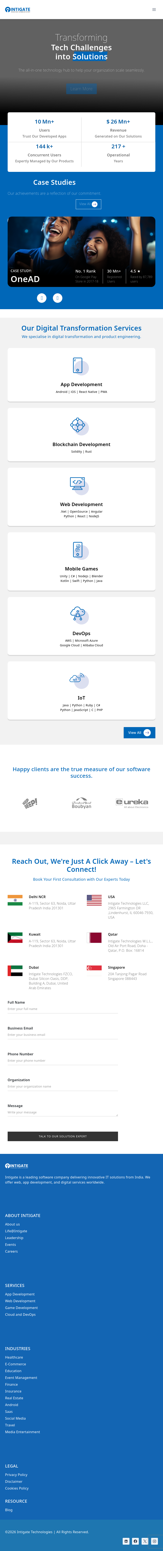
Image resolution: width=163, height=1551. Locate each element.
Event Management (21, 1377)
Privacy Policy (16, 1474)
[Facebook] (135, 1541)
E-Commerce (15, 1364)
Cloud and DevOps (20, 1314)
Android (11, 1404)
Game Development (21, 1307)
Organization (63, 1084)
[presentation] (41, 298)
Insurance (13, 1391)
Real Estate (14, 1398)
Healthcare (14, 1357)
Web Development (20, 1301)
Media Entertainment (22, 1432)
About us (12, 1224)
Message (63, 1110)
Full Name (63, 1006)
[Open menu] (154, 9)
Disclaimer (13, 1481)
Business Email (63, 1032)
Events (10, 1244)
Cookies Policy (17, 1488)
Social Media (15, 1418)
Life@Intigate (16, 1231)
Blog (9, 1510)
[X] (145, 1541)
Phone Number (63, 1058)
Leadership (14, 1237)
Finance (11, 1384)
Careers (11, 1251)
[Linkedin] (126, 1541)
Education (13, 1371)
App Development (20, 1294)
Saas (9, 1411)
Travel (10, 1425)
